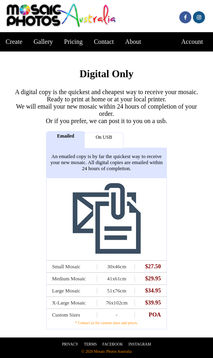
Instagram (139, 344)
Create (14, 41)
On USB (103, 137)
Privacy (70, 344)
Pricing (73, 41)
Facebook (112, 344)
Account (192, 41)
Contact (104, 41)
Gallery (43, 41)
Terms (90, 344)
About (133, 41)
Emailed (65, 136)
